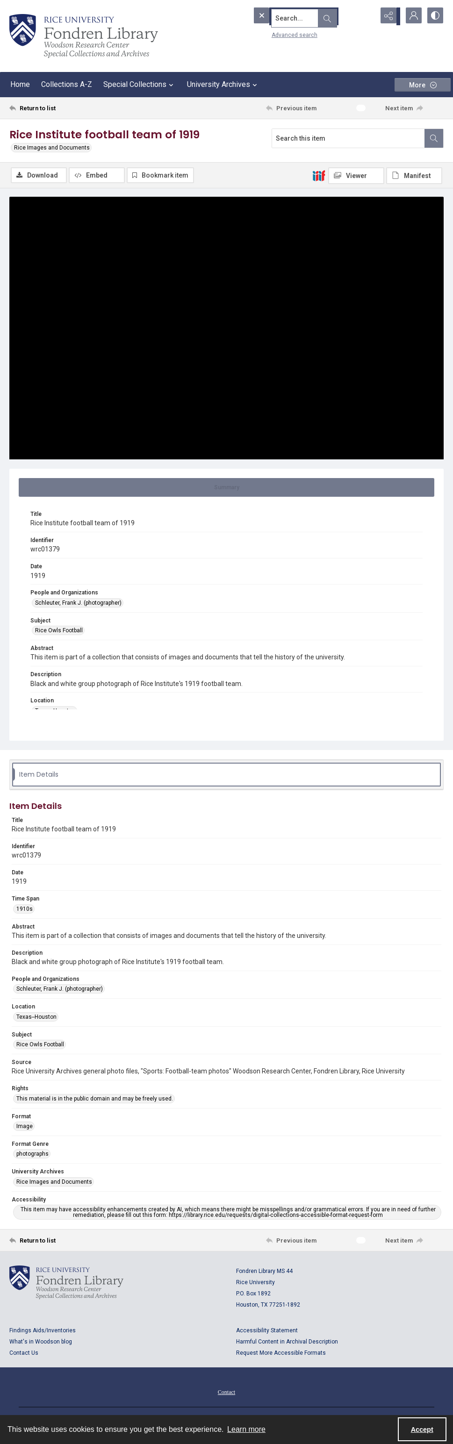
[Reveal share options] (387, 16)
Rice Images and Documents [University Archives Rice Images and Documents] (54, 1183)
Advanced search (277, 33)
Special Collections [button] (139, 84)
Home (20, 84)
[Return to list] (68, 108)
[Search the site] (295, 16)
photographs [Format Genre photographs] (32, 1154)
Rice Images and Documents (52, 147)
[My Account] (411, 16)
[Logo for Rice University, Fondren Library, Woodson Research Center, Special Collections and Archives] (66, 1283)
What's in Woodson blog (40, 1342)
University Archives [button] (223, 84)
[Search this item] (348, 138)
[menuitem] (226, 1392)
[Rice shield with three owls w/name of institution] (83, 36)
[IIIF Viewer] (356, 175)
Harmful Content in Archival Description (287, 1342)
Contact (226, 1393)
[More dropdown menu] (423, 85)
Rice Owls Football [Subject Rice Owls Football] (59, 631)
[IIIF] (318, 175)
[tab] (226, 488)
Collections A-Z (66, 84)
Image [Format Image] (24, 1127)
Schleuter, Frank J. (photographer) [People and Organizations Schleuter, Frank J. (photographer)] (78, 603)
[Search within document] (433, 138)
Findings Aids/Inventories (42, 1331)
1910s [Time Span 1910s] (24, 910)
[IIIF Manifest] (414, 175)
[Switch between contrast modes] (434, 16)
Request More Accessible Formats (281, 1354)
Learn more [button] (246, 1429)
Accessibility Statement (267, 1331)
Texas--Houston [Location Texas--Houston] (36, 1018)
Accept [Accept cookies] (422, 1429)
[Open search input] (364, 16)
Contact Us (23, 1354)
